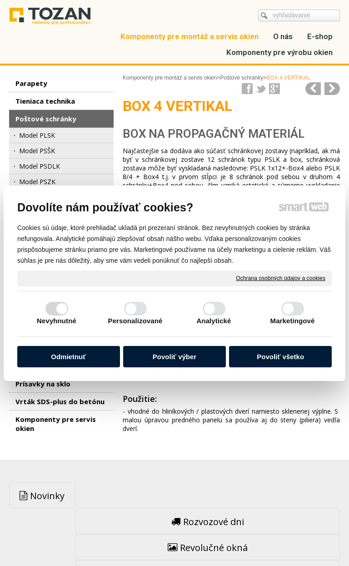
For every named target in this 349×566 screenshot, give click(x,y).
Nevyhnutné (56, 321)
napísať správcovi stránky (176, 531)
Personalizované (135, 321)
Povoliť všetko (280, 357)
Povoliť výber (174, 357)
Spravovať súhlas (174, 539)
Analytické (213, 321)
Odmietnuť (68, 357)
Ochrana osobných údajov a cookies (280, 278)
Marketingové (292, 321)
